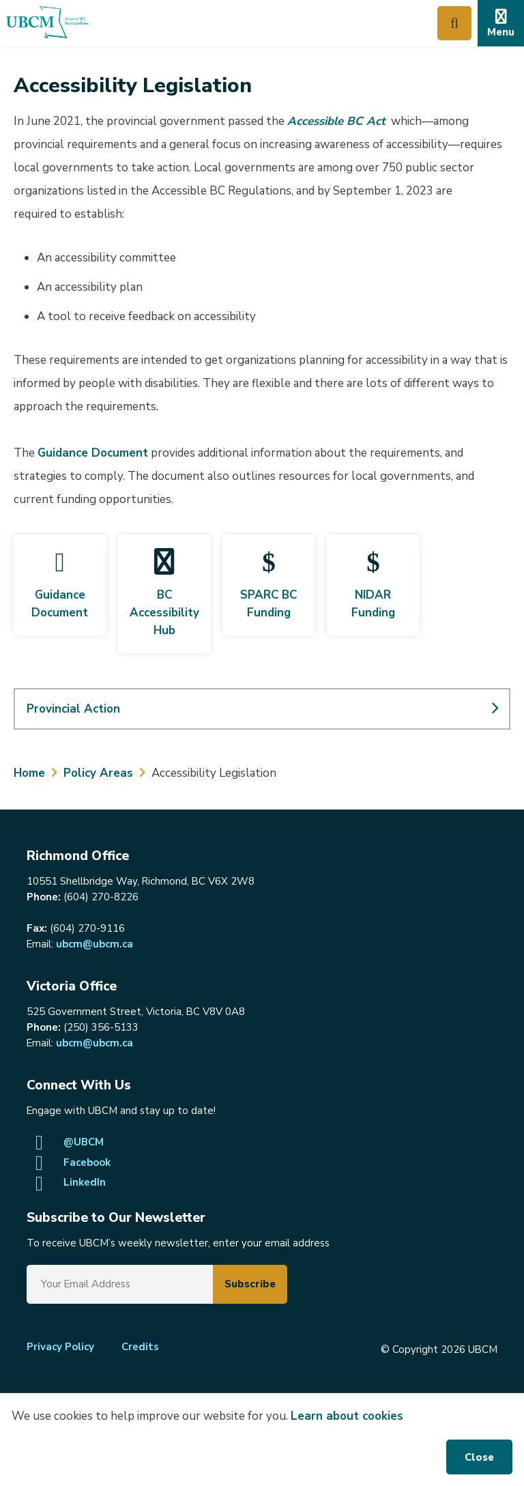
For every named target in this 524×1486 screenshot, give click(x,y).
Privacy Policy (60, 1347)
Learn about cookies (347, 1416)
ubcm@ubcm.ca (94, 944)
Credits (140, 1347)
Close (479, 1457)
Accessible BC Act (336, 121)
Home (29, 773)
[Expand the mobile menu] (501, 23)
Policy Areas (98, 773)
